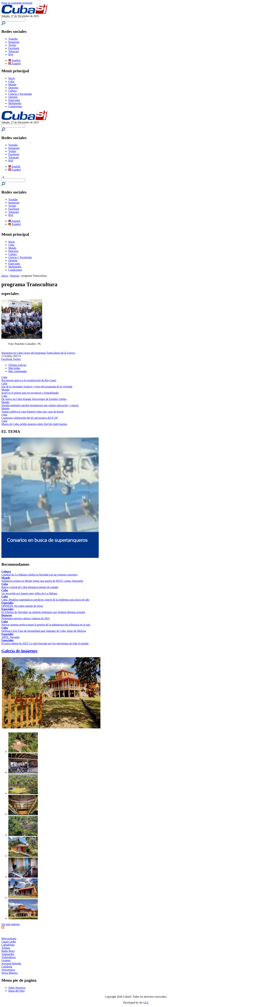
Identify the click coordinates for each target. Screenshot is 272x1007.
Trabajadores (8, 957)
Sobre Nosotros (17, 987)
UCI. (146, 1002)
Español (14, 63)
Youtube (13, 38)
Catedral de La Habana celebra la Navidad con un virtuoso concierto (39, 574)
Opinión (12, 97)
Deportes (13, 87)
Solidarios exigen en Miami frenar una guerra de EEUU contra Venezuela (42, 580)
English (14, 60)
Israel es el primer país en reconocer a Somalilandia (30, 392)
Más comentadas (17, 371)
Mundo (12, 84)
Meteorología (8, 938)
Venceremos (8, 969)
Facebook (13, 48)
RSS (10, 54)
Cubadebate (8, 944)
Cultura (12, 90)
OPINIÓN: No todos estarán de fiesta (22, 605)
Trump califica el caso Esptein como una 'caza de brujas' (32, 411)
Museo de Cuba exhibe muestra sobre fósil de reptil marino (34, 424)
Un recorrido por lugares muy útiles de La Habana (29, 593)
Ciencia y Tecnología (20, 93)
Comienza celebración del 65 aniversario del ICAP (29, 417)
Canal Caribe (8, 941)
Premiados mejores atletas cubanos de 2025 (25, 618)
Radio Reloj (8, 951)
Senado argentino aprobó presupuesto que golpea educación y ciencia (39, 405)
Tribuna (5, 947)
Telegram (13, 51)
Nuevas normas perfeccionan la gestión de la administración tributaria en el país (45, 624)
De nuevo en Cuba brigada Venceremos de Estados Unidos (34, 399)
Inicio (11, 78)
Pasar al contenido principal (16, 2)
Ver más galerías (10, 924)
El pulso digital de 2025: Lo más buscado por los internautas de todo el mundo (45, 643)
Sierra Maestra (9, 972)
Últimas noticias (17, 365)
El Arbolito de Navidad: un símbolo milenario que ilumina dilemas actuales (43, 612)
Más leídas (14, 368)
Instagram (13, 41)
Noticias (14, 275)
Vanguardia (7, 954)
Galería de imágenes (19, 651)
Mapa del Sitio (16, 990)
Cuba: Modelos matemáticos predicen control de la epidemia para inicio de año (45, 599)
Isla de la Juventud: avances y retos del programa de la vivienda (36, 386)
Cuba (11, 81)
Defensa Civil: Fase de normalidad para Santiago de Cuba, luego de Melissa (43, 630)
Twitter (12, 45)
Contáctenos (15, 106)
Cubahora (6, 966)
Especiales (14, 100)
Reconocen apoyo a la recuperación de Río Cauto (28, 380)
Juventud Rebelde (11, 963)
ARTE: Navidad (10, 637)
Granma (5, 960)
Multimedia (14, 103)
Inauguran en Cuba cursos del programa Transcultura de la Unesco (38, 352)
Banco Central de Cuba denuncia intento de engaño (29, 587)
